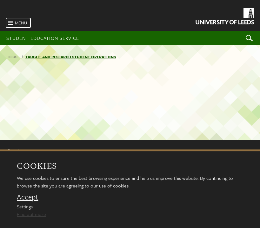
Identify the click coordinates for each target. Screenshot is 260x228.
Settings (25, 206)
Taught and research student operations (70, 57)
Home (13, 57)
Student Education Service (42, 38)
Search (249, 38)
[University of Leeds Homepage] (224, 17)
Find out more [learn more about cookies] (31, 214)
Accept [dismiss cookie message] (27, 197)
